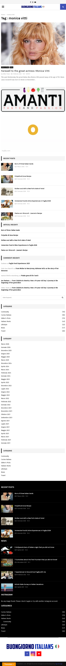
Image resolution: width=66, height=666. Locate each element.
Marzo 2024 (5, 370)
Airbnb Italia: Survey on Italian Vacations (29, 584)
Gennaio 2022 (5, 405)
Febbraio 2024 (6, 373)
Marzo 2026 (5, 344)
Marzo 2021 (5, 437)
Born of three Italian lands (24, 164)
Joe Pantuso (5, 281)
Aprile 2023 (5, 382)
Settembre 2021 (6, 418)
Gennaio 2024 (5, 376)
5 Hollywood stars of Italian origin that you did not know (34, 547)
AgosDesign (58, 664)
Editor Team (6, 74)
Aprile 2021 (5, 433)
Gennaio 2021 (5, 443)
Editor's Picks (5, 67)
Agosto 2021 (5, 421)
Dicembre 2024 (6, 363)
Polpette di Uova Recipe (23, 176)
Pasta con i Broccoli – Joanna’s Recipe (28, 213)
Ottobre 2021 (5, 414)
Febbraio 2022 (6, 402)
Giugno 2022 (5, 392)
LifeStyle (4, 325)
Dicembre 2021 (6, 408)
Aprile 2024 (5, 366)
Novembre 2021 (6, 411)
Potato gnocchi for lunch (29, 276)
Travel (3, 331)
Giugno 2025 (5, 354)
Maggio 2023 (5, 379)
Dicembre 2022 (6, 386)
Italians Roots (6, 321)
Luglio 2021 (5, 424)
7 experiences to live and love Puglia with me (30, 572)
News (11, 67)
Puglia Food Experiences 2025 (19, 263)
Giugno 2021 (5, 427)
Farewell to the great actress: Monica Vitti (25, 70)
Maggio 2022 (5, 395)
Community (5, 312)
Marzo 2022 (5, 398)
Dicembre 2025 (6, 350)
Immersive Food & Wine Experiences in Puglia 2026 (33, 201)
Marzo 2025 (5, 360)
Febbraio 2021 (6, 440)
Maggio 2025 (5, 357)
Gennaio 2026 (5, 347)
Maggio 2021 (5, 430)
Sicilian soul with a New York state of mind (29, 189)
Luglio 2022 (5, 389)
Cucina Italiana (6, 315)
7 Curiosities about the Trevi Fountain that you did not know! (36, 560)
